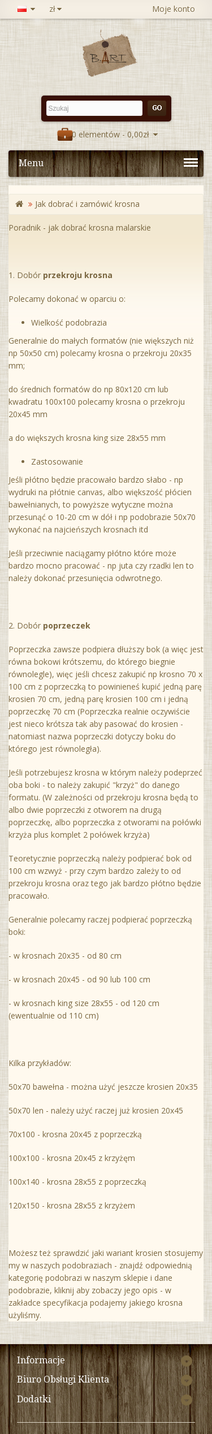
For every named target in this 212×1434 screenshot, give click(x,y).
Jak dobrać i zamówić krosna (87, 203)
